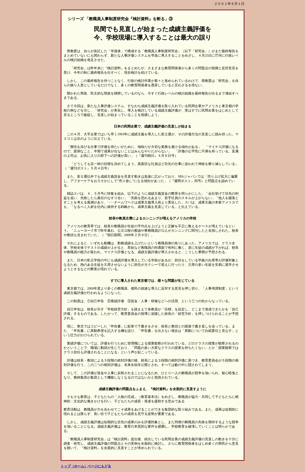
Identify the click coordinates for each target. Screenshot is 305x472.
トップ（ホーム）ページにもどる (86, 466)
